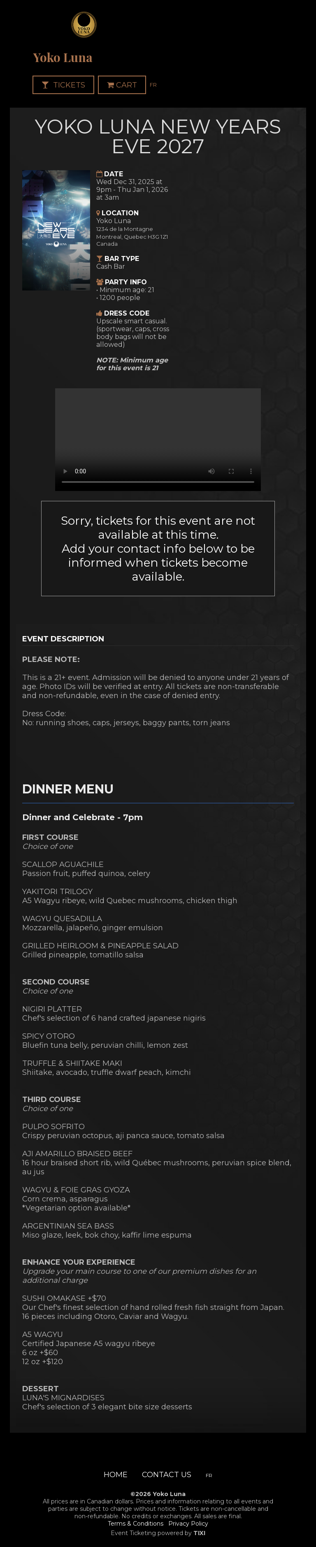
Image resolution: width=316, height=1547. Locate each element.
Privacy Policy (188, 1523)
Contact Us (166, 1474)
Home (116, 1474)
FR (153, 84)
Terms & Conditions (135, 1523)
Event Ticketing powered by (158, 1533)
